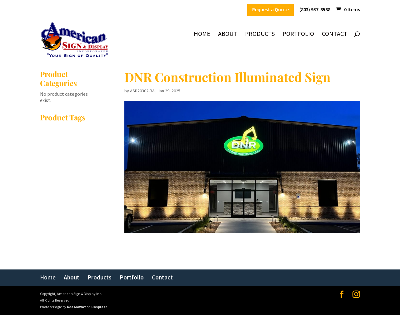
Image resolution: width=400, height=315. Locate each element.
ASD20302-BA (142, 91)
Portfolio (298, 34)
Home (202, 34)
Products (260, 34)
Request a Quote (270, 9)
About (227, 34)
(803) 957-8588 (314, 9)
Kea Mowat (76, 306)
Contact (335, 34)
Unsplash (99, 306)
